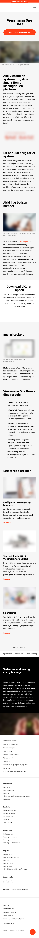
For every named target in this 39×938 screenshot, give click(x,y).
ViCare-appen (22, 242)
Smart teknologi (31, 654)
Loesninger (19, 654)
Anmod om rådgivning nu (19, 32)
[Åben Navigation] (35, 7)
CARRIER (22, 930)
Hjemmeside (7, 654)
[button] (33, 932)
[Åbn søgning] (30, 7)
